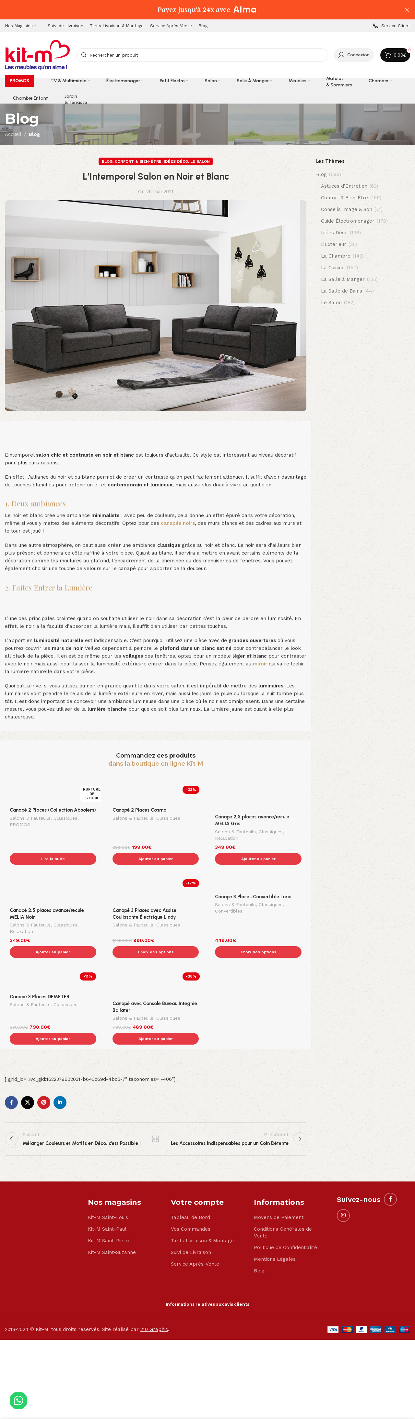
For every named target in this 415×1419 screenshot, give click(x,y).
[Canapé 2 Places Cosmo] (156, 792)
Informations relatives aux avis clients (207, 1263)
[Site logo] (37, 55)
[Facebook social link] (11, 1061)
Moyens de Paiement (278, 1177)
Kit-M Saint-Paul (107, 1188)
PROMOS (20, 825)
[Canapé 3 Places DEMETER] (53, 952)
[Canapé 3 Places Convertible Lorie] (258, 869)
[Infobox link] (391, 26)
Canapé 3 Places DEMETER (39, 969)
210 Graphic (154, 1289)
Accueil (13, 134)
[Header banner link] (198, 9)
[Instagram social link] (343, 1174)
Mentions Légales (275, 1218)
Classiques (65, 818)
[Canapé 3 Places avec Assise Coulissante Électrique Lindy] (156, 876)
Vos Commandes (190, 1188)
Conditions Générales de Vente (283, 1191)
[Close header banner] (407, 9)
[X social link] (27, 1061)
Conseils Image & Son (346, 209)
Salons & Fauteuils (30, 818)
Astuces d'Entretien (344, 186)
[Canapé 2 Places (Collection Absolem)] (53, 792)
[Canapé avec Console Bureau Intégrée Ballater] (156, 955)
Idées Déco (176, 161)
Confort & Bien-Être (138, 161)
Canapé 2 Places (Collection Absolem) (53, 810)
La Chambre (335, 256)
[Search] (201, 55)
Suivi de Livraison (191, 1211)
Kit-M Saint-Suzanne (112, 1211)
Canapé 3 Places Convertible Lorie (253, 883)
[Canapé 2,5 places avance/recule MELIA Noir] (53, 876)
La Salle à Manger (343, 279)
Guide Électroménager (347, 221)
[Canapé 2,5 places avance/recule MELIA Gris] (258, 796)
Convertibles (229, 898)
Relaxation (226, 838)
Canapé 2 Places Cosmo (139, 810)
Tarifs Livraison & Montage (202, 1200)
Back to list (155, 1098)
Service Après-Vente (195, 1223)
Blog (34, 134)
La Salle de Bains (341, 291)
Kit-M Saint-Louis (108, 1177)
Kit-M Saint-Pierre (109, 1200)
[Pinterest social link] (43, 1061)
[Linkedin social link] (59, 1061)
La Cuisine (333, 268)
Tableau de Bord (190, 1177)
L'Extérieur (333, 244)
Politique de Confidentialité (285, 1207)
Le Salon (200, 161)
